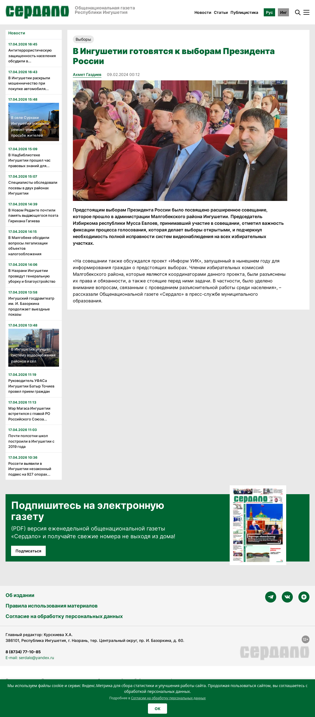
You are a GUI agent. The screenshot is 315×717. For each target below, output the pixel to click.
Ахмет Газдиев (87, 74)
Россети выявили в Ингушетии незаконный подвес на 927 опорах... (29, 468)
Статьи (221, 12)
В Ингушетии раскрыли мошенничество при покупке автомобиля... (29, 83)
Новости (202, 12)
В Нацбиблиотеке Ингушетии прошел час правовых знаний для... (29, 160)
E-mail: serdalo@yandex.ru (30, 657)
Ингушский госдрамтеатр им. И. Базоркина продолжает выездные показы (31, 306)
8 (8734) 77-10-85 (23, 651)
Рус (269, 12)
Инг (283, 12)
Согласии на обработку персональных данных (168, 698)
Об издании (20, 595)
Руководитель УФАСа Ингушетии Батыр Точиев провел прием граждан (31, 386)
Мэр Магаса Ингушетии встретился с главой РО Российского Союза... (29, 413)
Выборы (83, 39)
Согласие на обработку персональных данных (64, 616)
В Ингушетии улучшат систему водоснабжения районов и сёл (33, 355)
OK (157, 708)
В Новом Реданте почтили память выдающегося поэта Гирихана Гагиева (33, 215)
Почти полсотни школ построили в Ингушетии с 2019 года (31, 441)
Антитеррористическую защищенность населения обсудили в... (32, 55)
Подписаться (28, 550)
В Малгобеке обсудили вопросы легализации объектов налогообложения (28, 245)
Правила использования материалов (52, 606)
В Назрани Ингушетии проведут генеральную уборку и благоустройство (31, 276)
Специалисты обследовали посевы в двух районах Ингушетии (32, 187)
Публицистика (244, 12)
